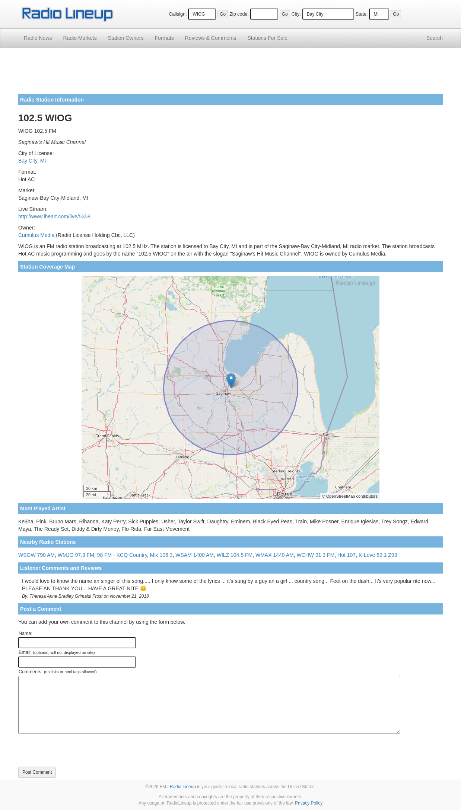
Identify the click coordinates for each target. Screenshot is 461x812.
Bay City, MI (32, 161)
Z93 (392, 555)
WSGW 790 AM (36, 555)
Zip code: (239, 14)
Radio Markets (79, 38)
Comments (210, 38)
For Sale (267, 38)
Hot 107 (346, 555)
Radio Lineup (183, 786)
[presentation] (74, 750)
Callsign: (178, 14)
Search (434, 38)
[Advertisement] (230, 73)
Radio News (38, 38)
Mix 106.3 (161, 555)
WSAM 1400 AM (194, 555)
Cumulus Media (36, 235)
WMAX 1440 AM (274, 555)
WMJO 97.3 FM (76, 555)
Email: (57, 652)
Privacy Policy (308, 803)
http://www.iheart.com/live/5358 (54, 216)
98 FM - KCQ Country (122, 555)
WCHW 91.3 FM (315, 555)
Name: (25, 633)
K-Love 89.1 (373, 555)
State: (362, 14)
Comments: (57, 671)
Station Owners (126, 38)
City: (296, 14)
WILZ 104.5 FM (234, 555)
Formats (164, 38)
